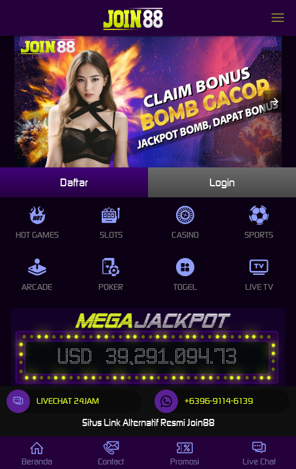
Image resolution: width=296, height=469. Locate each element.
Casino (185, 222)
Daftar (74, 182)
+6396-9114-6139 (204, 401)
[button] (274, 102)
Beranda (37, 453)
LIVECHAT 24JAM (53, 401)
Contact (111, 453)
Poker (110, 274)
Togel (185, 274)
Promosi (185, 453)
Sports (258, 222)
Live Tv (259, 274)
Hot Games (37, 222)
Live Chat (259, 453)
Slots (111, 222)
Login (222, 182)
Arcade (37, 274)
